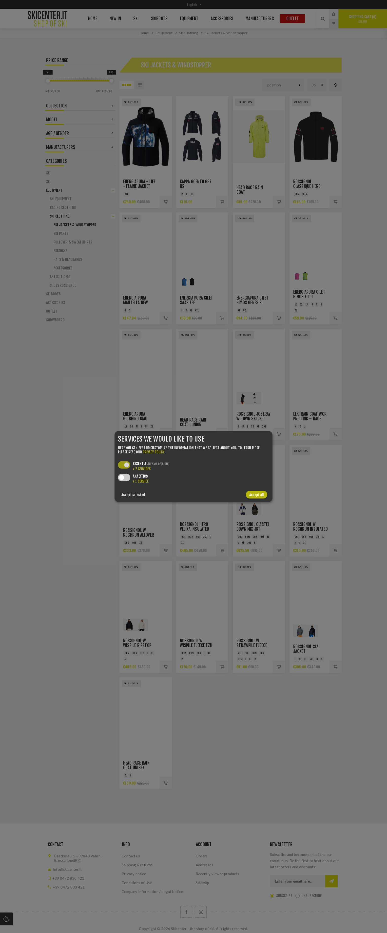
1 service (141, 481)
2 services (142, 468)
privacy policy (153, 452)
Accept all (256, 494)
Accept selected (133, 494)
